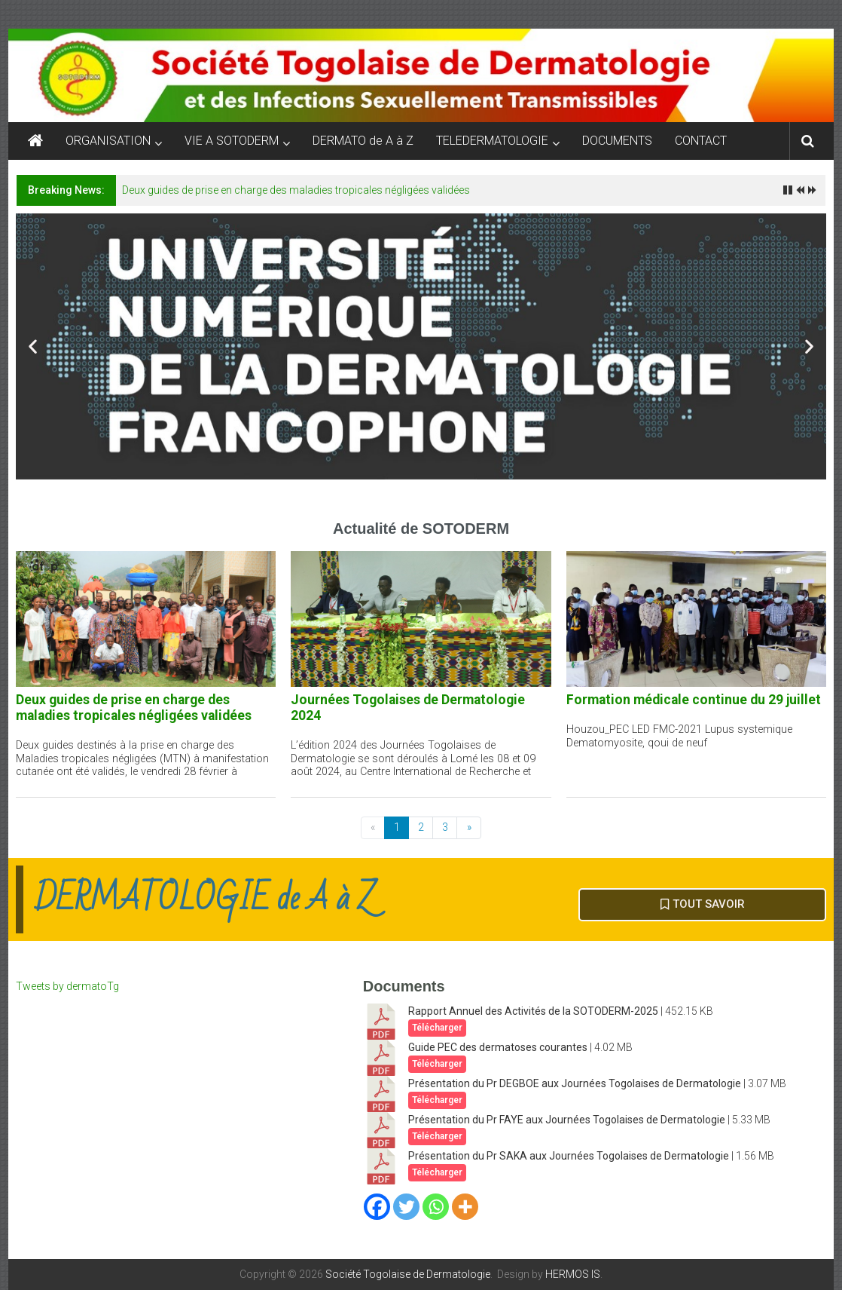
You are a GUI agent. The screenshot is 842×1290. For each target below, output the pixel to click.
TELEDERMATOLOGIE (492, 140)
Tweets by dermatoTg (67, 986)
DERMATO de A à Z (363, 140)
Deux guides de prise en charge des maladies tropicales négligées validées (296, 190)
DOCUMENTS (617, 140)
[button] (32, 346)
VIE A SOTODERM (232, 140)
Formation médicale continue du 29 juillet (693, 699)
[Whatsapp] (436, 1206)
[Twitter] (406, 1206)
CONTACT (701, 140)
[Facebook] (377, 1206)
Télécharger (437, 1027)
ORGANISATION (108, 140)
